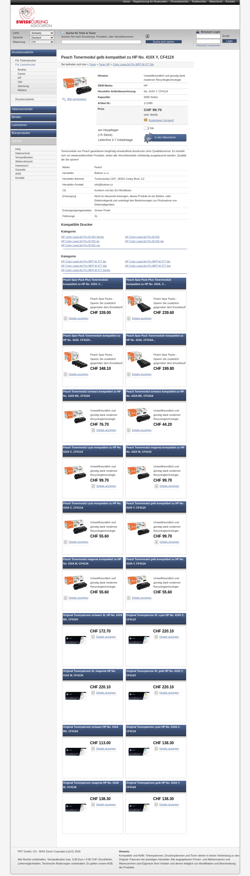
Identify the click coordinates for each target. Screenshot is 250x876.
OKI (20, 81)
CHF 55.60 (99, 536)
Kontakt (230, 1)
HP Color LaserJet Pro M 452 (142, 236)
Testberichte (199, 1)
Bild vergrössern (76, 99)
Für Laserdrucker (25, 64)
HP (19, 77)
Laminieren (19, 125)
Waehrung (19, 41)
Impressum (21, 165)
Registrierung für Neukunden (150, 1)
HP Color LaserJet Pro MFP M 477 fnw (148, 265)
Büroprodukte (21, 133)
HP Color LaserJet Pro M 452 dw (144, 241)
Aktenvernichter (22, 109)
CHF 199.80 (164, 368)
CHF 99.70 (99, 480)
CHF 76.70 (99, 424)
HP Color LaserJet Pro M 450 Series (82, 236)
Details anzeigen (78, 318)
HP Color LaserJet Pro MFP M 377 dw (83, 261)
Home (126, 1)
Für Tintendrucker (25, 60)
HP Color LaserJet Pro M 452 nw (80, 245)
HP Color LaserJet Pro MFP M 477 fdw (84, 265)
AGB (18, 173)
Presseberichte (179, 1)
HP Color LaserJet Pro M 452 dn (80, 241)
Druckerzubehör (23, 52)
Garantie (20, 169)
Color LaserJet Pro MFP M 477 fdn (133, 64)
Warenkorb (215, 1)
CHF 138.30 (163, 743)
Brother (22, 69)
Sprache (18, 37)
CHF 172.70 (100, 631)
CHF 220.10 (163, 631)
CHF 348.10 (100, 368)
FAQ (18, 149)
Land (16, 32)
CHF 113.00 (100, 743)
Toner (92, 64)
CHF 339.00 (100, 313)
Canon (22, 73)
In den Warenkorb (165, 137)
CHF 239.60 (164, 313)
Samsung (23, 86)
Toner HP (104, 64)
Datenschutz (22, 153)
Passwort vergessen (208, 45)
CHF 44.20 (163, 424)
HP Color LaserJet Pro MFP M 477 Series (85, 270)
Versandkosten (24, 157)
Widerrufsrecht (24, 161)
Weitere (22, 90)
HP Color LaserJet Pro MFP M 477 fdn (147, 261)
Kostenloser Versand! (161, 120)
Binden (16, 117)
